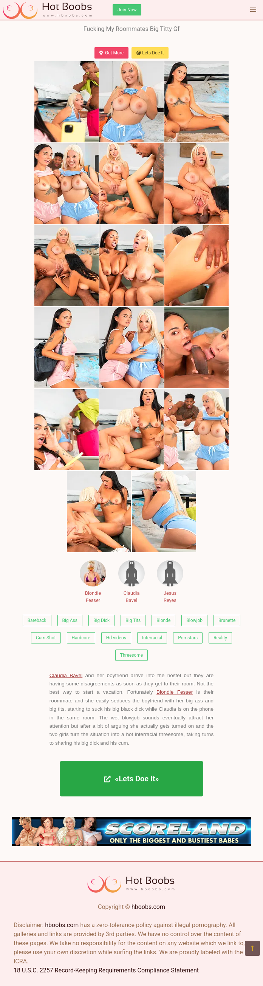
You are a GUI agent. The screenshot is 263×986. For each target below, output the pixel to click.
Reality (220, 637)
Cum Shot (46, 637)
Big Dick (101, 620)
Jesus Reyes (170, 581)
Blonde (163, 620)
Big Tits (133, 620)
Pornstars (188, 637)
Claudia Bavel (131, 581)
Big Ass (69, 620)
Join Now (127, 9)
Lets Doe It (150, 53)
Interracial (152, 637)
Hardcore (81, 637)
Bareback (37, 620)
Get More (111, 53)
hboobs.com (148, 906)
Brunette (226, 620)
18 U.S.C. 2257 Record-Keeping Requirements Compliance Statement (106, 970)
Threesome (131, 655)
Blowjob (194, 620)
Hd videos (116, 637)
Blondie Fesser (93, 581)
